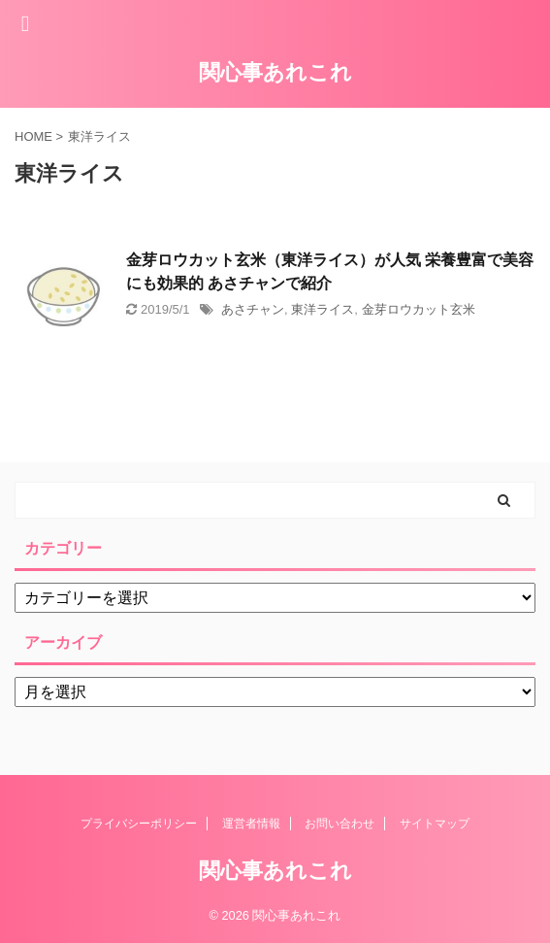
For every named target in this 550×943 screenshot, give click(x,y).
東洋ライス (322, 309)
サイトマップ (434, 823)
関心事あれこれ (275, 72)
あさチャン (252, 309)
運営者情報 (251, 823)
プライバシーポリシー (139, 823)
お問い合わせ (339, 823)
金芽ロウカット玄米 (418, 309)
